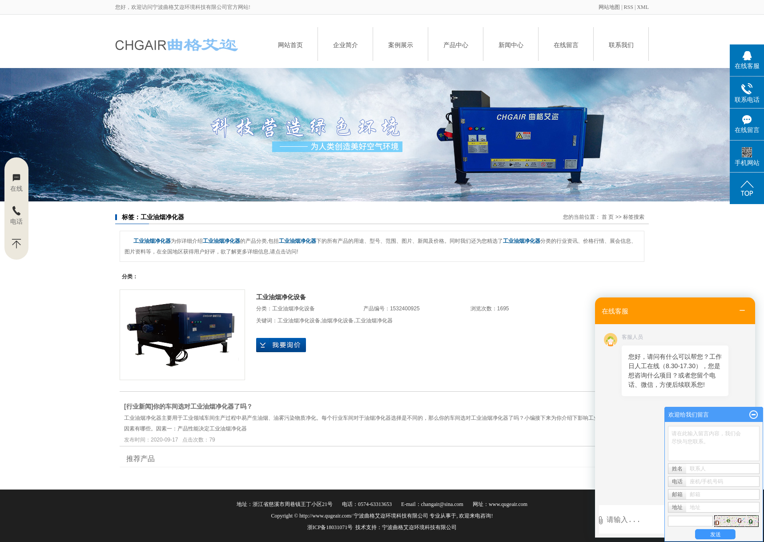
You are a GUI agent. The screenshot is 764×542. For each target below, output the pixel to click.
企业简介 (345, 44)
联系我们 (621, 44)
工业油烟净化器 (374, 320)
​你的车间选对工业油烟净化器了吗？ (203, 406)
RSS (628, 7)
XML (643, 7)
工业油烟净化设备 (281, 297)
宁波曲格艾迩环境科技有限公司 (419, 527)
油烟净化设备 (338, 320)
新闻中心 (511, 44)
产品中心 (455, 44)
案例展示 (400, 44)
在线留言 (566, 44)
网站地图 (610, 7)
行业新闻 (138, 406)
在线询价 (281, 345)
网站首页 (290, 44)
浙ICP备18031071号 (330, 527)
